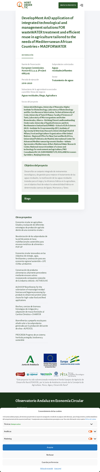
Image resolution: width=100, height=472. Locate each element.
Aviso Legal (57, 468)
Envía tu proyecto (68, 5)
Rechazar (50, 455)
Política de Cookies (90, 419)
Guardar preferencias (50, 462)
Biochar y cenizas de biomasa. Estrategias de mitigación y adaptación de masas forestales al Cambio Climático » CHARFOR (30, 310)
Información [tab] (27, 55)
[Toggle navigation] (81, 5)
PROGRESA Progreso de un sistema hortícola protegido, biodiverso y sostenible (30, 337)
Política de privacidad (46, 468)
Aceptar (50, 447)
